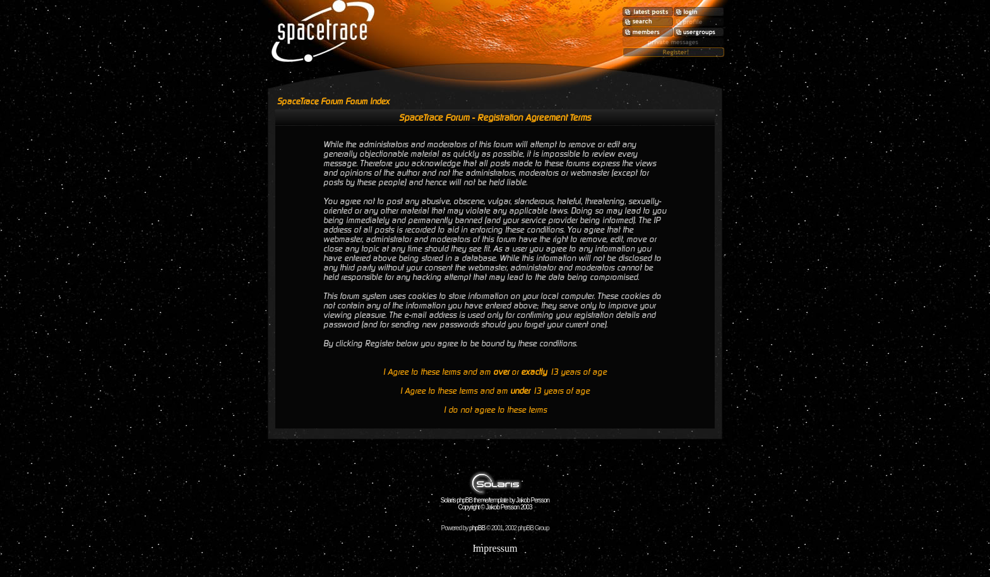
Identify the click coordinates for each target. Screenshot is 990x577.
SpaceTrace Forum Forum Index (333, 101)
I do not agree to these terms (495, 410)
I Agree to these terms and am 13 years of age (495, 391)
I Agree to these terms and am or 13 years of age (495, 372)
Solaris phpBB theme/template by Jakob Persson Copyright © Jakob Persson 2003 (495, 501)
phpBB (477, 528)
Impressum (494, 548)
